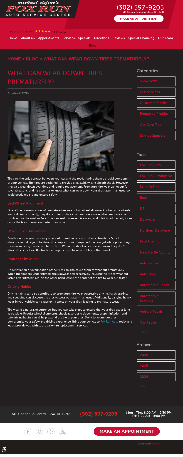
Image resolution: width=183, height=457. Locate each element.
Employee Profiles (154, 126)
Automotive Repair (154, 299)
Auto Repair (149, 277)
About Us (28, 49)
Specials (84, 49)
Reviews (119, 49)
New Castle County (155, 266)
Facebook (27, 434)
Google (39, 434)
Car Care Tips (150, 137)
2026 (144, 369)
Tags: (142, 167)
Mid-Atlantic (149, 255)
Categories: (148, 82)
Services (69, 49)
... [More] (142, 346)
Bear (143, 211)
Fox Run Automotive (156, 188)
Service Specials (152, 148)
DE (142, 222)
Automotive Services (149, 312)
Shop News (148, 92)
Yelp (51, 434)
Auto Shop (148, 288)
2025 (144, 380)
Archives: (146, 359)
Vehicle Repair (151, 326)
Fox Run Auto (150, 177)
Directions (101, 49)
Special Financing (141, 49)
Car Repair (148, 337)
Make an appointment (139, 30)
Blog (92, 56)
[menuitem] (13, 49)
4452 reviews (59, 43)
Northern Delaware (155, 244)
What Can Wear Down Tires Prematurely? (96, 70)
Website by (148, 446)
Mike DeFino (150, 199)
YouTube (62, 434)
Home (13, 49)
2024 (144, 392)
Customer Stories (153, 115)
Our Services (150, 104)
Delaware (147, 233)
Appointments (48, 49)
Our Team (165, 49)
